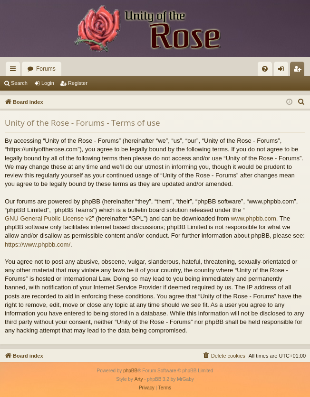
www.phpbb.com (253, 218)
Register (77, 83)
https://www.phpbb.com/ (37, 244)
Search (19, 83)
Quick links (15, 70)
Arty (139, 379)
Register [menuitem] (299, 70)
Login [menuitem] (283, 70)
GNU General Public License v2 (48, 218)
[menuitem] (265, 69)
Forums (46, 68)
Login (47, 83)
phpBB (130, 370)
